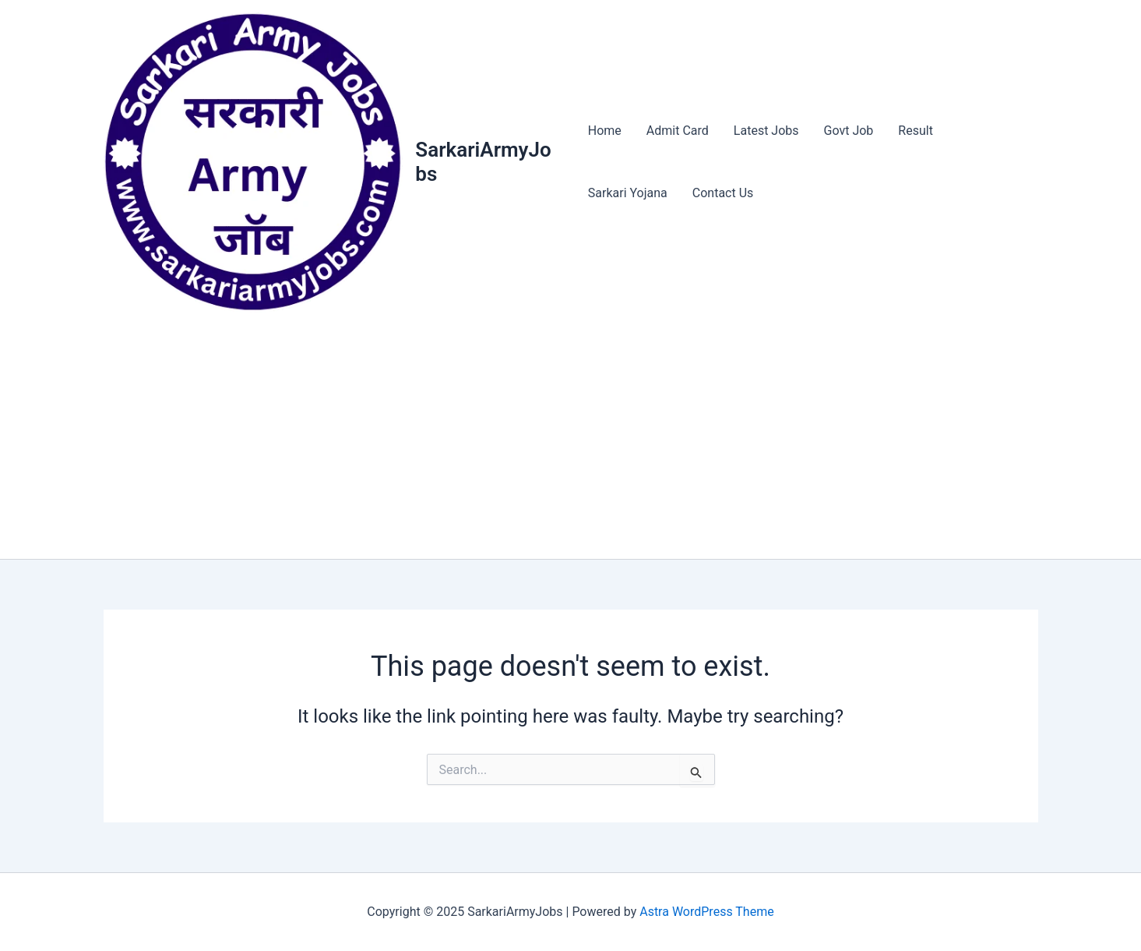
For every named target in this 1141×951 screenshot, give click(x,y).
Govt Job (849, 130)
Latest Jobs (766, 130)
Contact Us (723, 193)
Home (605, 130)
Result (915, 130)
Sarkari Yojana (627, 193)
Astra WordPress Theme (706, 911)
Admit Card (677, 130)
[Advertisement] (571, 442)
